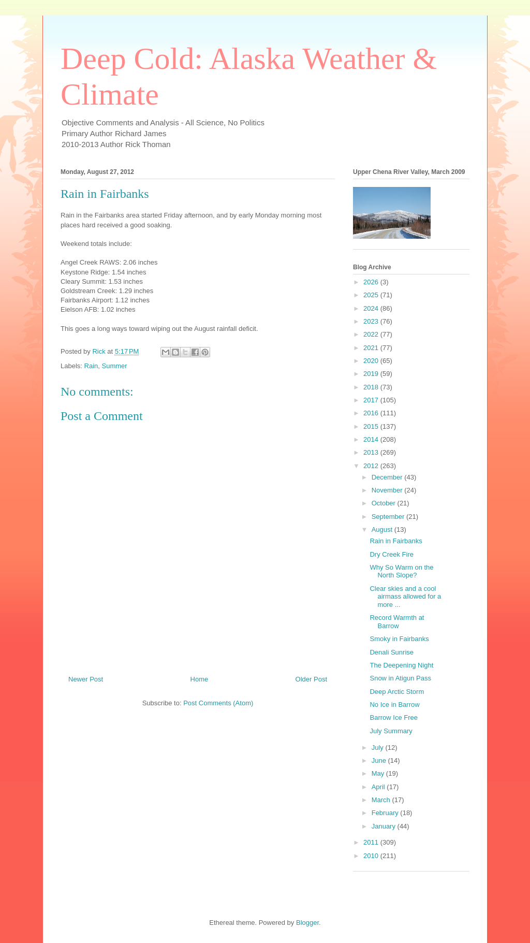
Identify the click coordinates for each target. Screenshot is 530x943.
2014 (371, 439)
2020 (371, 361)
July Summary (391, 731)
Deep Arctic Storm (397, 691)
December (388, 477)
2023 (371, 321)
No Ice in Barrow (394, 704)
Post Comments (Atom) (218, 703)
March (382, 800)
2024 (371, 308)
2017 (371, 400)
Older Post (311, 679)
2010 (371, 856)
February (386, 813)
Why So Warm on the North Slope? (401, 571)
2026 (371, 282)
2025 (371, 295)
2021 (371, 348)
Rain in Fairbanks (396, 541)
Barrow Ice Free (393, 717)
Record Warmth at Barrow (397, 622)
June (380, 760)
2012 (371, 466)
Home (199, 679)
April (379, 787)
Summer (114, 366)
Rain (91, 366)
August (383, 529)
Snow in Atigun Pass (400, 678)
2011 (371, 842)
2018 (371, 387)
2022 (371, 334)
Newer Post (85, 679)
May (379, 773)
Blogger (307, 922)
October (385, 503)
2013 (371, 452)
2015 (371, 426)
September (389, 516)
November (388, 490)
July (379, 747)
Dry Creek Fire (392, 554)
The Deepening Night (401, 665)
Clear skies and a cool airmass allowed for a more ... (405, 596)
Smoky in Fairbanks (399, 639)
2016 (371, 413)
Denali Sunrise (392, 652)
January (385, 826)
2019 (371, 374)
